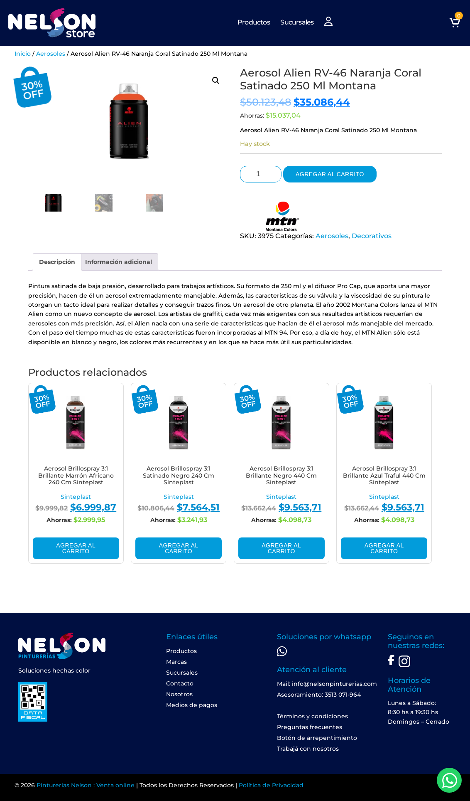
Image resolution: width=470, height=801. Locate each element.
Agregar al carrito (330, 174)
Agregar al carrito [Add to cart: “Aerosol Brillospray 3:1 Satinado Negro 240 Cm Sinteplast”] (178, 548)
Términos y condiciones (312, 716)
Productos (253, 22)
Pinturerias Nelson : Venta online (86, 785)
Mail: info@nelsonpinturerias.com (327, 684)
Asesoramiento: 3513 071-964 (319, 694)
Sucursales (296, 22)
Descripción (57, 262)
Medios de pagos (191, 705)
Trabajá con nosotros (308, 748)
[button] (215, 80)
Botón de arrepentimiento (317, 738)
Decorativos (372, 236)
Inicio (23, 53)
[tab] (57, 262)
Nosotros (179, 694)
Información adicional (118, 262)
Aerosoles (50, 53)
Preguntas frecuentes (309, 727)
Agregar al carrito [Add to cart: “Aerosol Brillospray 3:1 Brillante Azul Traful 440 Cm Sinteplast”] (384, 548)
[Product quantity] (261, 174)
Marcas (176, 661)
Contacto (179, 683)
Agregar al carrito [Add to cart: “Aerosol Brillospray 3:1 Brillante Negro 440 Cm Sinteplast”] (281, 548)
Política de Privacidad (271, 785)
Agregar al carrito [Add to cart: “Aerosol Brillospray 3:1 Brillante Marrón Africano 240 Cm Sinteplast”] (75, 548)
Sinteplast (76, 496)
